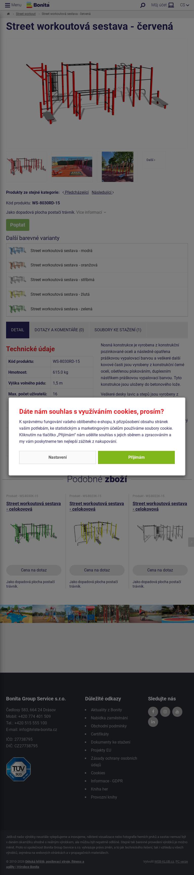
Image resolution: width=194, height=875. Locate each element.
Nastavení (57, 457)
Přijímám (136, 457)
